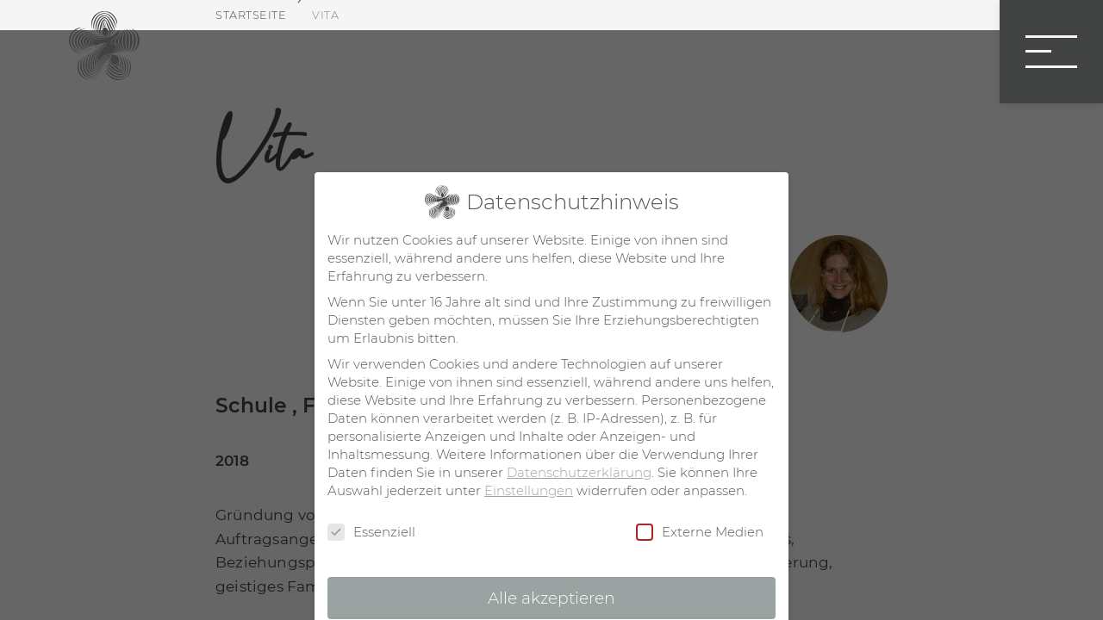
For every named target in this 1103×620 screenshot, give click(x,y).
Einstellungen (528, 490)
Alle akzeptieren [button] (551, 598)
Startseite (250, 15)
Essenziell (371, 532)
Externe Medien (699, 532)
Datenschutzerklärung (579, 472)
